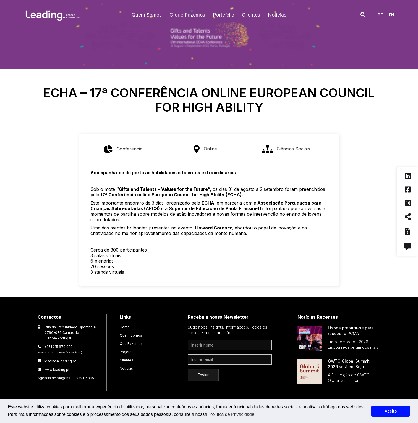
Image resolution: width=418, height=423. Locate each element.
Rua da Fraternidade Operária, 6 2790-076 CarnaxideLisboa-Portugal (70, 332)
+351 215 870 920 (60, 349)
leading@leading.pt (57, 361)
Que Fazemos (131, 344)
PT (380, 14)
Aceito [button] (391, 411)
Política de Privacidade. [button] (232, 414)
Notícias (126, 368)
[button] (147, 15)
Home (125, 327)
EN (391, 14)
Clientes (126, 360)
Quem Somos (131, 335)
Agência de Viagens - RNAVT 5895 (66, 378)
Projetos (127, 352)
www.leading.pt (53, 370)
